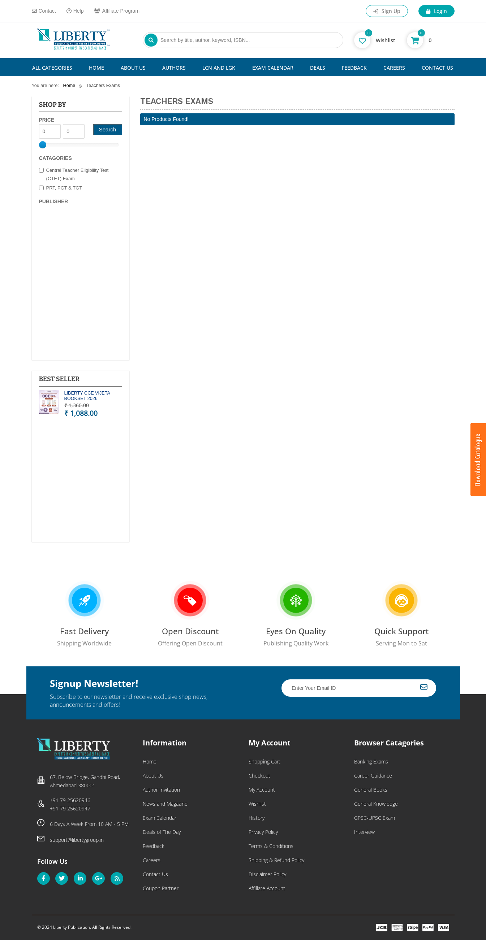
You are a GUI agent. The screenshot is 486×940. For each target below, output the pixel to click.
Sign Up (386, 11)
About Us (133, 67)
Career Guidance (373, 775)
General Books (370, 789)
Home (96, 67)
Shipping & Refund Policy (276, 860)
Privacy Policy (263, 831)
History (256, 817)
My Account (262, 789)
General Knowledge (376, 803)
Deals (317, 67)
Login (436, 11)
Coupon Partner (161, 888)
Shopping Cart (264, 761)
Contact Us (437, 67)
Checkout (259, 775)
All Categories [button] (52, 67)
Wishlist (257, 803)
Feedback (354, 67)
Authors (174, 67)
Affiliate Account (267, 888)
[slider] (42, 144)
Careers (394, 67)
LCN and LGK (218, 67)
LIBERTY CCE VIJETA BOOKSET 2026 (87, 396)
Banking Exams (371, 761)
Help (75, 11)
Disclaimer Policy (267, 874)
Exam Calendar (272, 67)
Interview (364, 831)
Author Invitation (161, 789)
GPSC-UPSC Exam (374, 817)
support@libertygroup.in (77, 839)
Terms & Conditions (271, 846)
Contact (44, 11)
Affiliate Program (116, 11)
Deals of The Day (162, 831)
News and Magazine (165, 803)
